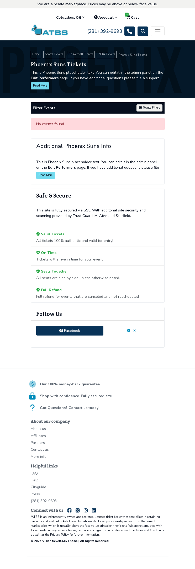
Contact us (40, 449)
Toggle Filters (149, 108)
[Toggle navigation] (157, 31)
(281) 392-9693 (44, 500)
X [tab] (131, 330)
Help (35, 480)
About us (38, 428)
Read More (40, 86)
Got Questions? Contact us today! (69, 407)
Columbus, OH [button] (70, 17)
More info (38, 456)
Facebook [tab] (69, 330)
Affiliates (38, 435)
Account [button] (106, 17)
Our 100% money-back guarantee (70, 384)
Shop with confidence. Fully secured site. (76, 395)
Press (35, 494)
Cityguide (38, 487)
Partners (38, 442)
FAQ (34, 473)
